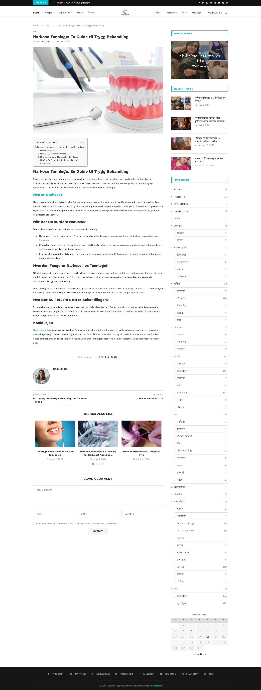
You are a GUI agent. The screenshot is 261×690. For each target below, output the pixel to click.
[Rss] (227, 2)
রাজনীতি (201, 493)
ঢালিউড (202, 377)
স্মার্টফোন (202, 275)
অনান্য (201, 217)
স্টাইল (202, 580)
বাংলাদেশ (171, 12)
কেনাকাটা (202, 515)
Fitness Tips (201, 196)
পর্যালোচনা (202, 392)
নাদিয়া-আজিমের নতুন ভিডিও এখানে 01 (209, 159)
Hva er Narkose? (47, 150)
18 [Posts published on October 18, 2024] (207, 636)
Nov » (203, 653)
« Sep (196, 653)
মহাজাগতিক (202, 261)
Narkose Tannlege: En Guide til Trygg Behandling (60, 146)
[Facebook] (199, 2)
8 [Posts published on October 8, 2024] (183, 630)
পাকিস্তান (202, 457)
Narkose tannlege (42, 329)
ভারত (202, 464)
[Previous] (51, 2)
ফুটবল (202, 239)
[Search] (226, 12)
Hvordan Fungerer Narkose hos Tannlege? (59, 156)
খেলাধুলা (48, 12)
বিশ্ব (183, 12)
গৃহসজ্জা (202, 537)
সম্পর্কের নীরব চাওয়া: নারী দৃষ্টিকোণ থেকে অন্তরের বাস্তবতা (209, 119)
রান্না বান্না (202, 559)
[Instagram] (207, 2)
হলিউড (202, 406)
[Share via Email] (115, 356)
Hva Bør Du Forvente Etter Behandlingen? (59, 159)
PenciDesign (156, 685)
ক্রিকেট (202, 232)
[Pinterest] (211, 2)
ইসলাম (202, 508)
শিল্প (202, 319)
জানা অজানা (202, 341)
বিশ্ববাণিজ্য (202, 305)
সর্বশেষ (202, 268)
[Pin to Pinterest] (112, 356)
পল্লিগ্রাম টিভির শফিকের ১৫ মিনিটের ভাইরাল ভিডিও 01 (208, 139)
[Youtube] (219, 2)
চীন (202, 443)
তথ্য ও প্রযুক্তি (64, 12)
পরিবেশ (202, 348)
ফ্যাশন (202, 544)
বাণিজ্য (157, 12)
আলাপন (202, 363)
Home (36, 12)
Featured (201, 188)
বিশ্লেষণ (202, 312)
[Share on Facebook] (105, 356)
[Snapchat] (223, 2)
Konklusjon (45, 163)
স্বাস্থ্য (79, 12)
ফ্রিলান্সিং (202, 254)
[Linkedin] (215, 2)
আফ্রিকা (202, 421)
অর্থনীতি (202, 290)
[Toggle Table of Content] (80, 142)
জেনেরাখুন (202, 370)
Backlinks (46, 41)
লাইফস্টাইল (196, 12)
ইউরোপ (202, 428)
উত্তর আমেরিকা (202, 435)
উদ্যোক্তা (202, 297)
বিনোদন (91, 12)
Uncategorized (201, 210)
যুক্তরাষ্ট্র (202, 471)
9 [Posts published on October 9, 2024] (191, 630)
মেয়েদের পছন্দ (203, 530)
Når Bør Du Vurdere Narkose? (53, 153)
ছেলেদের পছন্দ (203, 522)
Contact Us (215, 12)
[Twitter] (203, 2)
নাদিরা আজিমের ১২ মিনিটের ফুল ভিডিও (73, 3)
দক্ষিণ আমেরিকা (202, 450)
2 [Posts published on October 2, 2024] (191, 624)
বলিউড (202, 399)
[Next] (54, 2)
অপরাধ (202, 334)
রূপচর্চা (202, 566)
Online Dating (201, 203)
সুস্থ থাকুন (202, 602)
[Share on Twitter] (108, 356)
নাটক (202, 384)
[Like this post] (102, 356)
